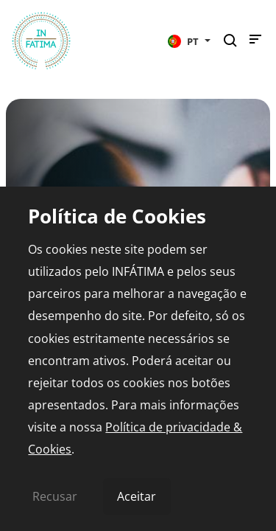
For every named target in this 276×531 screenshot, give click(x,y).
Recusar (54, 496)
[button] (189, 41)
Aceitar (136, 496)
